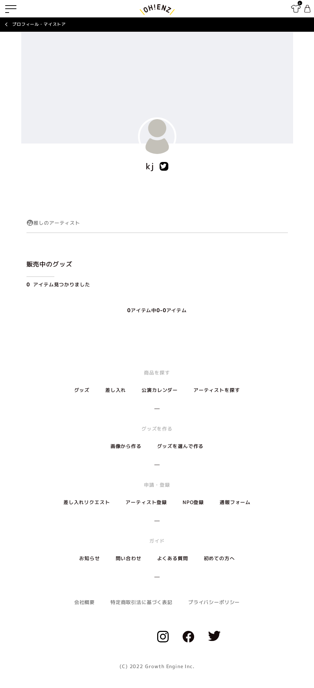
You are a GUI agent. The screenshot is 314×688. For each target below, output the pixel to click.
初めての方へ (219, 558)
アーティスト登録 (146, 502)
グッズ (82, 390)
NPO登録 (193, 502)
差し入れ (115, 390)
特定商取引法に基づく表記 (141, 602)
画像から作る (125, 446)
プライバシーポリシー (214, 602)
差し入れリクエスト (86, 502)
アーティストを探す (216, 390)
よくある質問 (172, 558)
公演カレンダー (159, 390)
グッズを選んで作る (180, 446)
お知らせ (89, 558)
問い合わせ (128, 558)
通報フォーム (235, 502)
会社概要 (84, 602)
